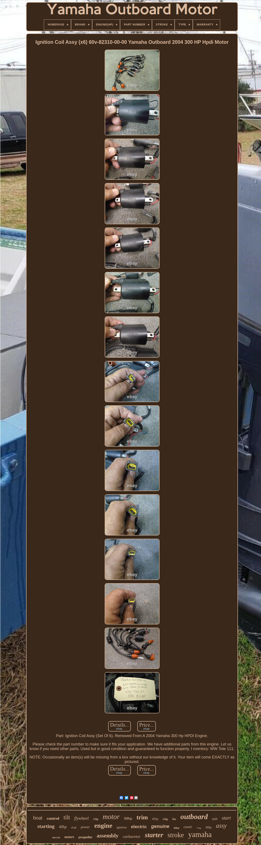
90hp (209, 827)
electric (139, 826)
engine (103, 825)
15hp (95, 819)
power (85, 827)
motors (69, 837)
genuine (160, 826)
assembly (108, 835)
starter (154, 835)
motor (111, 817)
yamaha (200, 834)
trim (142, 817)
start (226, 818)
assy (221, 825)
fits (174, 819)
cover (187, 827)
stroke (176, 835)
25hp (165, 819)
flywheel (81, 818)
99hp (128, 819)
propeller (85, 837)
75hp (198, 828)
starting (46, 826)
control (53, 818)
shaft (73, 827)
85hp (155, 819)
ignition (122, 827)
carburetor (132, 836)
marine (56, 838)
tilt (66, 817)
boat (38, 818)
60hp (176, 828)
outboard (194, 817)
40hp (63, 827)
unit (214, 819)
